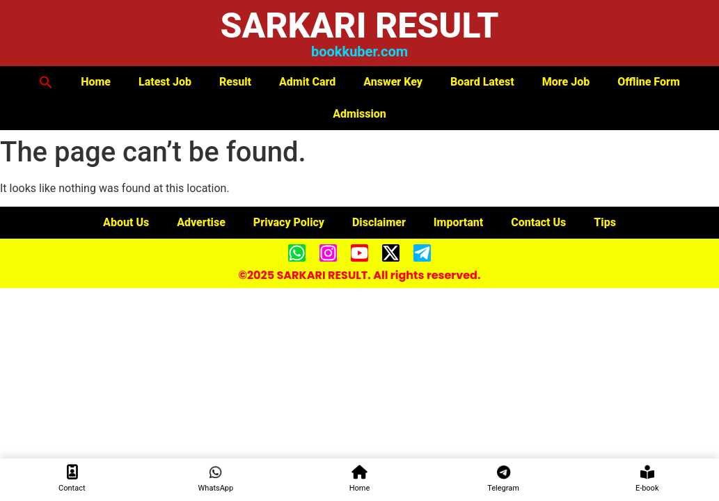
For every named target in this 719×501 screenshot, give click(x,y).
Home (96, 81)
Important (458, 222)
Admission (359, 113)
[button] (46, 82)
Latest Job (165, 81)
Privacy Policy (288, 222)
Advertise (201, 222)
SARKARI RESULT (359, 26)
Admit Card (307, 81)
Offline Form (648, 81)
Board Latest (482, 81)
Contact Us (538, 222)
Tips (605, 222)
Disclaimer (379, 222)
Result (235, 81)
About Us (126, 222)
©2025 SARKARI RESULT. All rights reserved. (360, 275)
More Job (566, 81)
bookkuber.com (359, 51)
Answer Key (392, 81)
